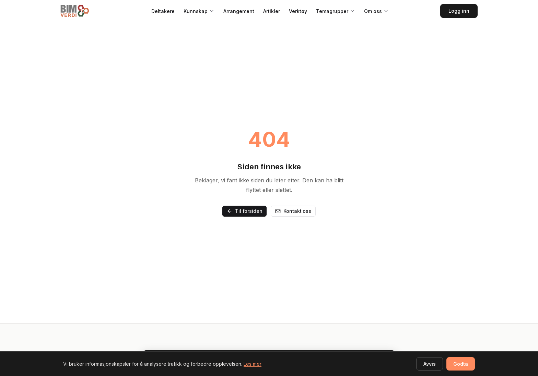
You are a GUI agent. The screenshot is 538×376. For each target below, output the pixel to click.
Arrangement (238, 11)
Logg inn (458, 11)
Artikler (271, 11)
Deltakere (163, 11)
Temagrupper (332, 11)
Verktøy (298, 11)
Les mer (252, 364)
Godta (460, 364)
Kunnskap (196, 11)
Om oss (373, 11)
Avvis (429, 364)
